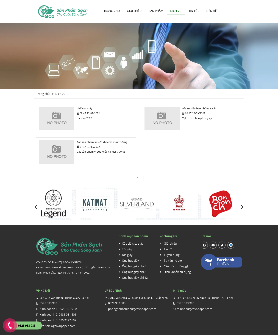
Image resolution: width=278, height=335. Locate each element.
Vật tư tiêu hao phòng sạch (199, 108)
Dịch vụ (176, 11)
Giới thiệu (134, 11)
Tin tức (194, 11)
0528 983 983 (48, 303)
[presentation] (36, 206)
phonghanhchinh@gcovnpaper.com (132, 309)
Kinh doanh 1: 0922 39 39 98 (58, 309)
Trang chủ (112, 11)
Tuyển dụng (170, 255)
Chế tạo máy (84, 108)
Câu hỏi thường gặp (175, 266)
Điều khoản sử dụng (175, 272)
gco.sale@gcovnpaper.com (58, 326)
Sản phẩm (156, 11)
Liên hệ (211, 11)
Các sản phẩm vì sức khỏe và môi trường (102, 142)
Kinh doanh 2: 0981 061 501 (58, 315)
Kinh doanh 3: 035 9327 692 (58, 320)
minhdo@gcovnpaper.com (194, 309)
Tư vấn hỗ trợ (171, 261)
